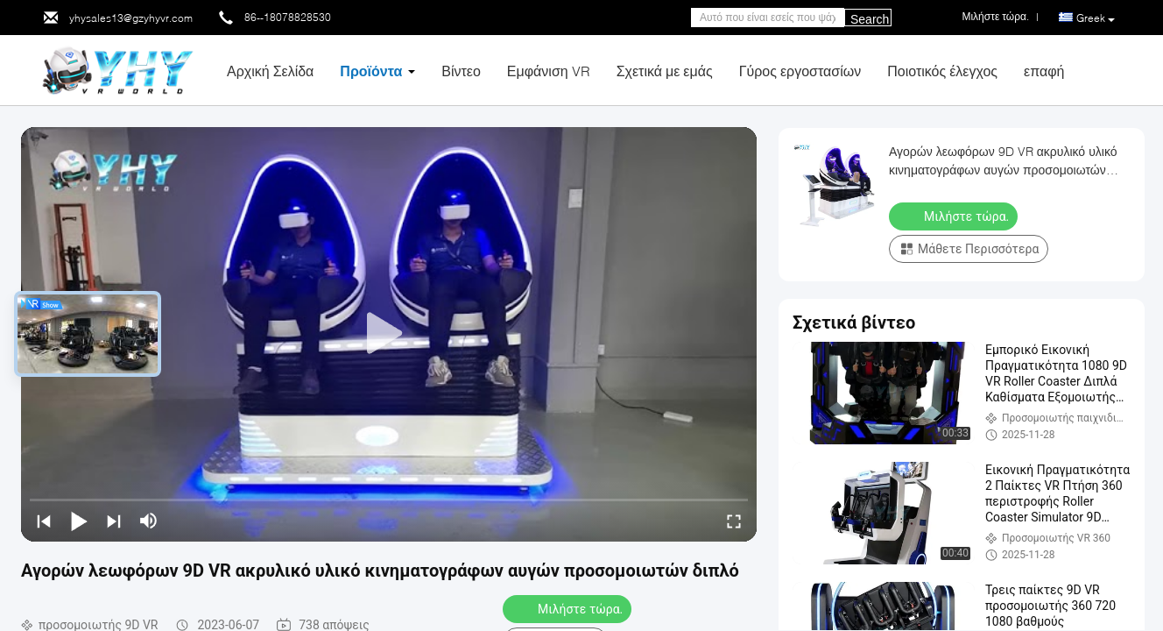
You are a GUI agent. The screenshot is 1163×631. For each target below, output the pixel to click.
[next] (113, 520)
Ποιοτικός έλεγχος (942, 70)
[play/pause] (78, 520)
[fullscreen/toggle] (733, 520)
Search (869, 19)
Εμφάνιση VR (548, 70)
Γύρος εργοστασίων (800, 70)
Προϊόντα (371, 70)
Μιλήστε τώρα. (569, 608)
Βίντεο (461, 70)
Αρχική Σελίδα (270, 70)
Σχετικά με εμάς (665, 70)
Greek (1095, 18)
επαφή (1044, 70)
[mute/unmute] (148, 520)
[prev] (43, 520)
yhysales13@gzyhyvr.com (131, 18)
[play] (389, 334)
